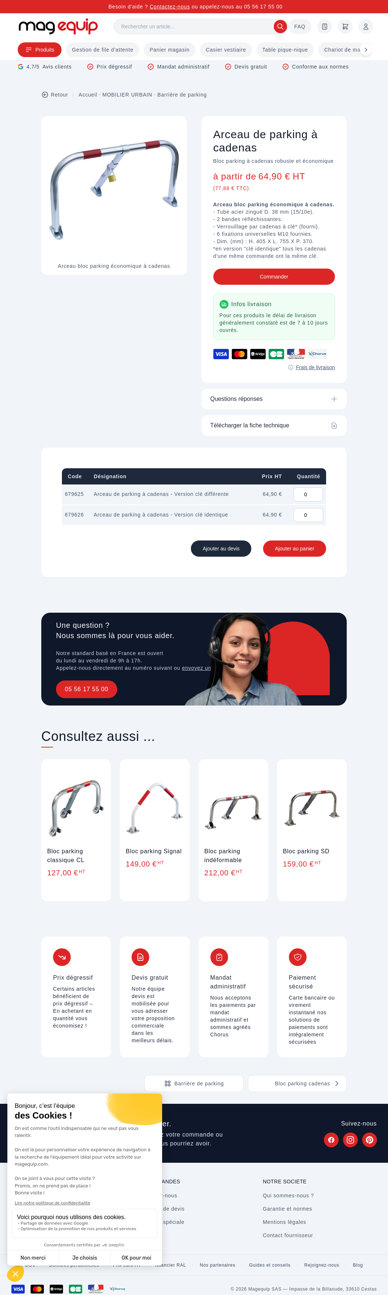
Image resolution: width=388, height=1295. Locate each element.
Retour (54, 94)
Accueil (87, 95)
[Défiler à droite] (366, 50)
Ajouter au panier (294, 549)
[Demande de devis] (324, 26)
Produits (39, 49)
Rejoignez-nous (321, 1265)
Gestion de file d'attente (102, 50)
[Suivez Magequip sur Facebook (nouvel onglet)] (331, 1140)
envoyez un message (209, 668)
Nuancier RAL (170, 1265)
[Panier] (345, 26)
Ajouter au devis (221, 549)
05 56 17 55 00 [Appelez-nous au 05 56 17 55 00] (263, 7)
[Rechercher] (201, 26)
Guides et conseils (269, 1265)
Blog (358, 1265)
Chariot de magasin (349, 50)
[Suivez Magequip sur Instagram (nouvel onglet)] (350, 1140)
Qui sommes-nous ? (288, 1195)
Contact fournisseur (288, 1235)
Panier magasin (169, 50)
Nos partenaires (217, 1265)
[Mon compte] (366, 26)
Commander (274, 277)
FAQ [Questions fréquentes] (299, 26)
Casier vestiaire (226, 50)
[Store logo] (58, 26)
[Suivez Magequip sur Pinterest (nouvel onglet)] (369, 1140)
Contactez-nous (170, 7)
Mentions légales (284, 1222)
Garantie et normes (287, 1209)
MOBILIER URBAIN (127, 95)
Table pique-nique (285, 50)
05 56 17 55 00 (86, 689)
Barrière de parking (182, 95)
